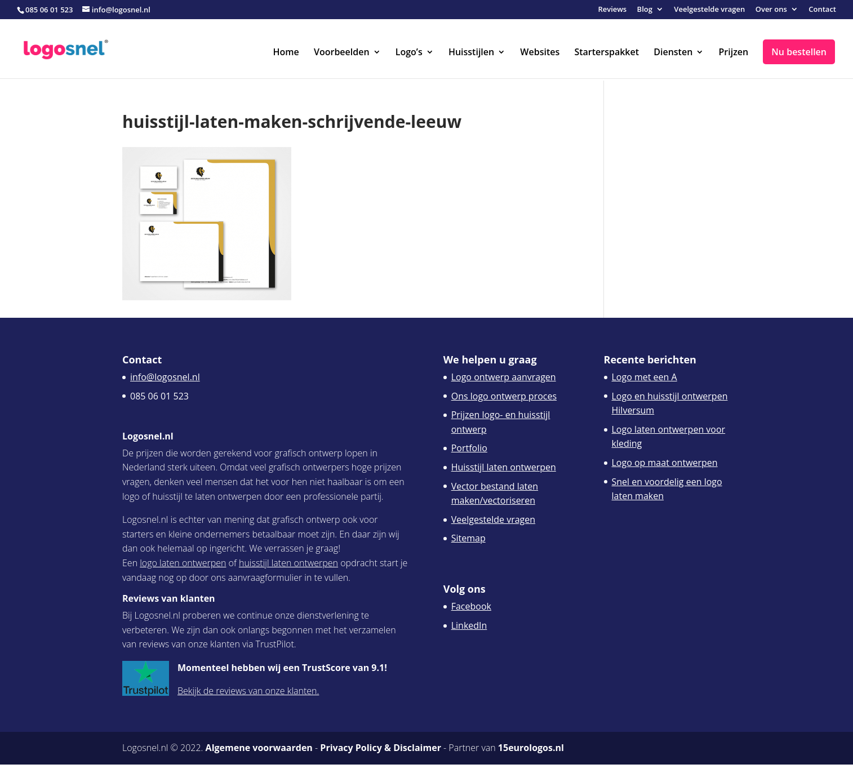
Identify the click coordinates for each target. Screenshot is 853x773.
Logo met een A (644, 377)
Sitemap (468, 538)
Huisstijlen (471, 53)
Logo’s (409, 53)
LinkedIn (469, 625)
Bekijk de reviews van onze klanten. (248, 691)
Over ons (771, 10)
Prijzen (733, 53)
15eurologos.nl (531, 747)
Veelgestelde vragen (709, 10)
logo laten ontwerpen (183, 563)
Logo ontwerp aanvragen (503, 377)
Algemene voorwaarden (259, 747)
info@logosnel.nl (165, 377)
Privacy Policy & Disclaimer (380, 747)
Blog (644, 10)
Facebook (471, 606)
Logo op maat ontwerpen (665, 462)
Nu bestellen (799, 52)
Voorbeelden (342, 53)
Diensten (673, 53)
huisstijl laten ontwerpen (288, 563)
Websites (539, 53)
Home (286, 53)
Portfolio (469, 448)
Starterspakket (606, 53)
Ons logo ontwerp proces (504, 396)
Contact (822, 10)
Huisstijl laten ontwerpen (503, 467)
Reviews (612, 10)
